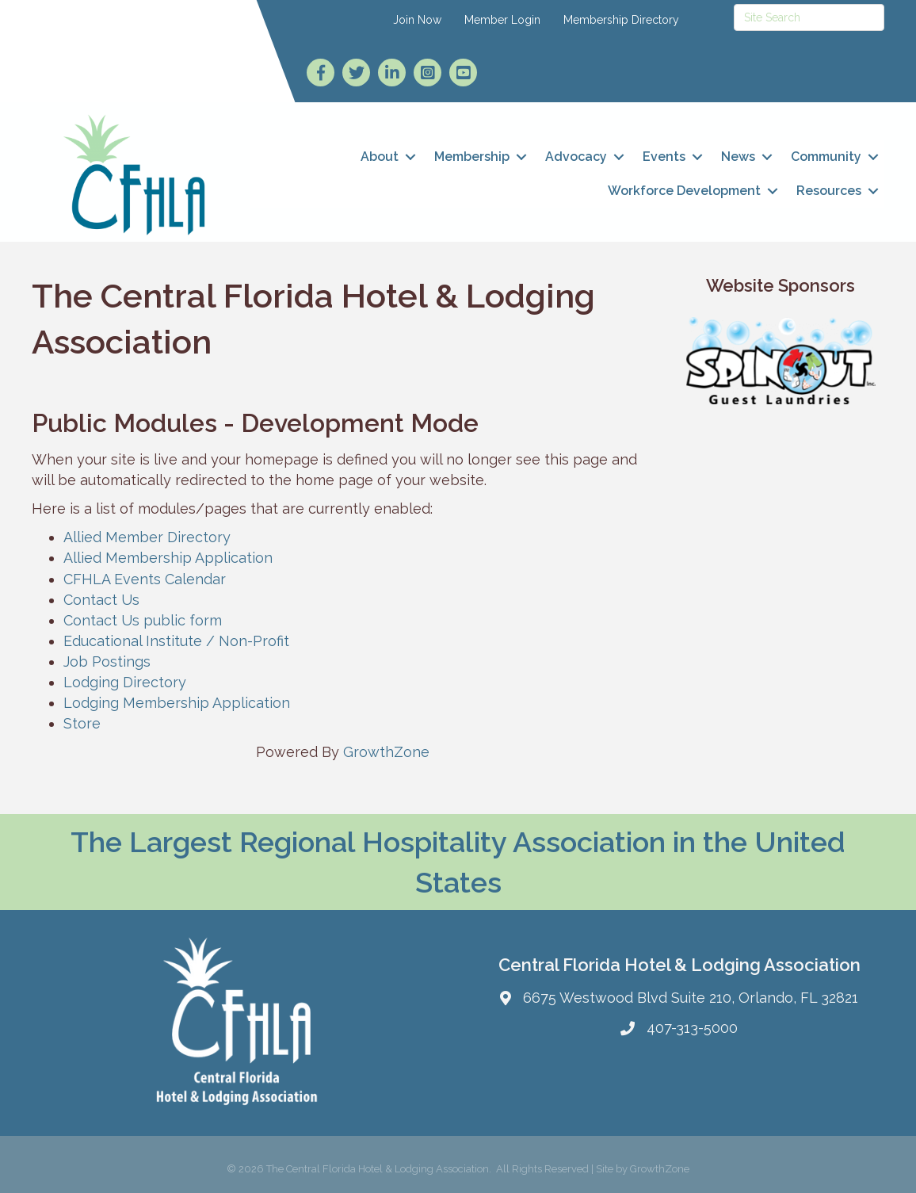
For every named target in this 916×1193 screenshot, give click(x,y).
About (380, 156)
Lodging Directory (124, 682)
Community (826, 156)
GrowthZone (386, 752)
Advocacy (576, 156)
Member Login (502, 19)
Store (82, 723)
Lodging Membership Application (176, 702)
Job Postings (107, 661)
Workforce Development (684, 190)
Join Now (417, 19)
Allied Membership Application (168, 557)
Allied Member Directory (147, 537)
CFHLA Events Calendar (144, 579)
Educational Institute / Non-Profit (176, 641)
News (738, 156)
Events (664, 156)
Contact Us (101, 599)
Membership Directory (621, 19)
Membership (472, 156)
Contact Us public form (142, 620)
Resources (828, 190)
